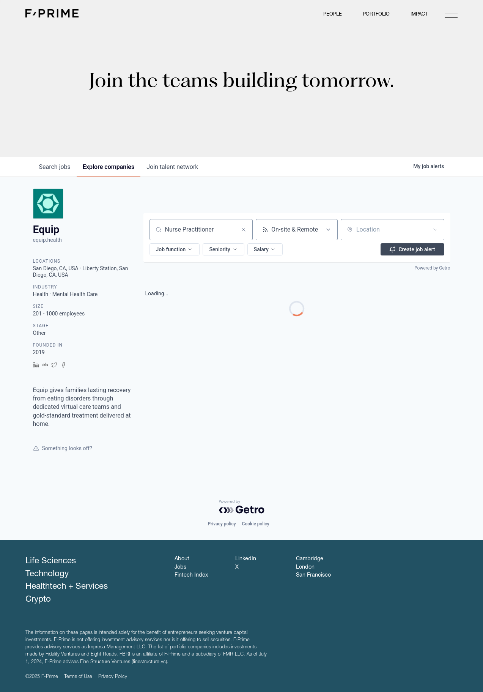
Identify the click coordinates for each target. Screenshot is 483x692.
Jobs (180, 567)
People (332, 14)
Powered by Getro (432, 268)
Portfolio (376, 14)
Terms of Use (78, 677)
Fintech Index (191, 575)
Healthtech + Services (66, 587)
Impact (419, 14)
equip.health (47, 240)
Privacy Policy (112, 677)
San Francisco (313, 575)
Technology (47, 574)
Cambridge (309, 559)
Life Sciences (50, 561)
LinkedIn (245, 559)
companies (108, 166)
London (305, 567)
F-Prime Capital (52, 13)
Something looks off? (62, 448)
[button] (174, 249)
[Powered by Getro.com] (241, 507)
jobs (55, 166)
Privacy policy (222, 523)
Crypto (38, 600)
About (182, 559)
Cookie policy (255, 523)
